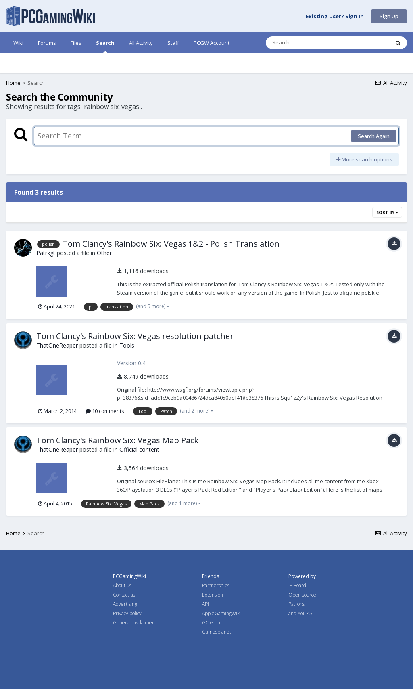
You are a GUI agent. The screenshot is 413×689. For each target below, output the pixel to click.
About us (122, 585)
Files (76, 42)
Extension (212, 594)
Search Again (374, 136)
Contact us (124, 594)
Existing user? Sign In (335, 16)
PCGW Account (211, 42)
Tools (126, 345)
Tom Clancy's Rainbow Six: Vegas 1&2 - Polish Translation (171, 243)
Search (105, 46)
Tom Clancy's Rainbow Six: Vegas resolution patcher (135, 336)
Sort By (387, 212)
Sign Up (389, 16)
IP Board (297, 585)
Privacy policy (127, 613)
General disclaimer (133, 622)
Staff (173, 42)
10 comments (105, 411)
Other (104, 253)
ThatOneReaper (57, 345)
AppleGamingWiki (221, 613)
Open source (302, 594)
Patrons (296, 604)
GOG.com (212, 622)
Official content (139, 449)
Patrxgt (45, 253)
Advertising (125, 604)
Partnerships (215, 585)
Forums (47, 42)
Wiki (18, 42)
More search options (364, 159)
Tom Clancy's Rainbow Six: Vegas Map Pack (117, 440)
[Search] (306, 42)
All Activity (141, 42)
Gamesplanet (216, 631)
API (205, 604)
